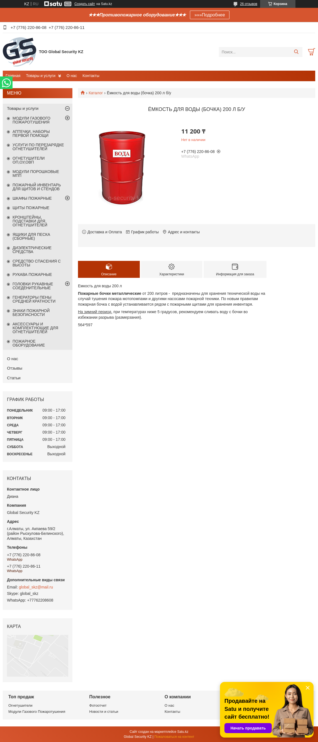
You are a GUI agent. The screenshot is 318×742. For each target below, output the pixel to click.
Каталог (96, 93)
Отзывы (14, 368)
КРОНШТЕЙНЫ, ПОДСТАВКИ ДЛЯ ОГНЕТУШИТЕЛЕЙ (30, 221)
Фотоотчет (98, 705)
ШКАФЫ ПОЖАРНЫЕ (32, 198)
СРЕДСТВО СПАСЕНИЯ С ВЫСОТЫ (37, 263)
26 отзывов (248, 4)
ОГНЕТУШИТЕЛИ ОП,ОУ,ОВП (29, 160)
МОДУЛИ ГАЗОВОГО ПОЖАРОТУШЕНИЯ (31, 120)
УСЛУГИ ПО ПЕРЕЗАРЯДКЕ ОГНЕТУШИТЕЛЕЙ (38, 147)
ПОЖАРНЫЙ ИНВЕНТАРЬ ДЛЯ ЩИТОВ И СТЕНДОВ (37, 187)
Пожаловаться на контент (174, 737)
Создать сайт (84, 4)
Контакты (90, 75)
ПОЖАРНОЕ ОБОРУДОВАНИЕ (29, 343)
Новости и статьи (103, 711)
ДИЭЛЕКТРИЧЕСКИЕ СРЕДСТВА (32, 250)
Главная (13, 75)
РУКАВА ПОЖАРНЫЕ (32, 274)
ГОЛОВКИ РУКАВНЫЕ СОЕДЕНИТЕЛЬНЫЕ (33, 286)
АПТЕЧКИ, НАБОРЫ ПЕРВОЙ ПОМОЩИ (31, 133)
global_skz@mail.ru (36, 587)
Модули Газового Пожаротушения (36, 711)
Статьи (14, 377)
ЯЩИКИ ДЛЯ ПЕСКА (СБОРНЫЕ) (31, 236)
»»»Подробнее (209, 15)
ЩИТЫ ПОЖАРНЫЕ (31, 208)
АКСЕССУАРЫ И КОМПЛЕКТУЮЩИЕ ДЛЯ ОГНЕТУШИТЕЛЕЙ (35, 328)
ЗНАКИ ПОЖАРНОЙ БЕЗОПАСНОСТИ (31, 312)
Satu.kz (182, 732)
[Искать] (296, 52)
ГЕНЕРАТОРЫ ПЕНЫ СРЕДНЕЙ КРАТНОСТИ (34, 299)
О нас (72, 75)
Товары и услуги (40, 75)
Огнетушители (20, 705)
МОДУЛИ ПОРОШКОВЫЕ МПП (36, 173)
